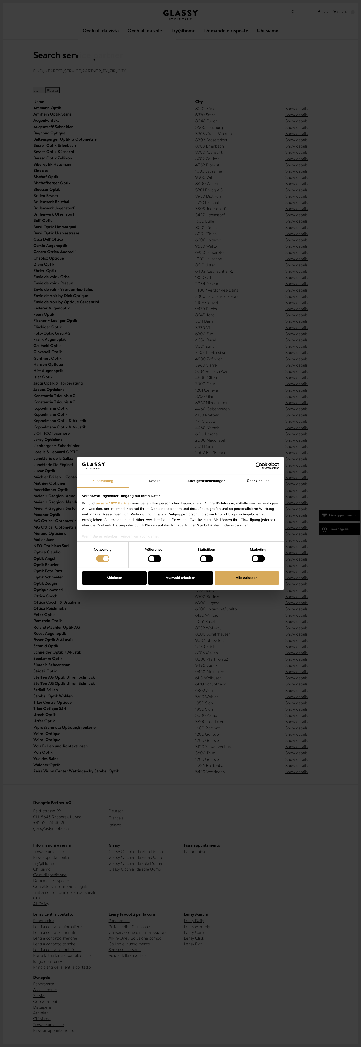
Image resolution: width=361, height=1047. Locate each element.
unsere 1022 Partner (113, 503)
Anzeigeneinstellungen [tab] (206, 481)
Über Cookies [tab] (258, 481)
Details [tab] (154, 481)
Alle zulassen (247, 578)
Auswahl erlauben (180, 578)
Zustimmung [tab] (102, 481)
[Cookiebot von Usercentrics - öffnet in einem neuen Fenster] (259, 465)
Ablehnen (114, 578)
